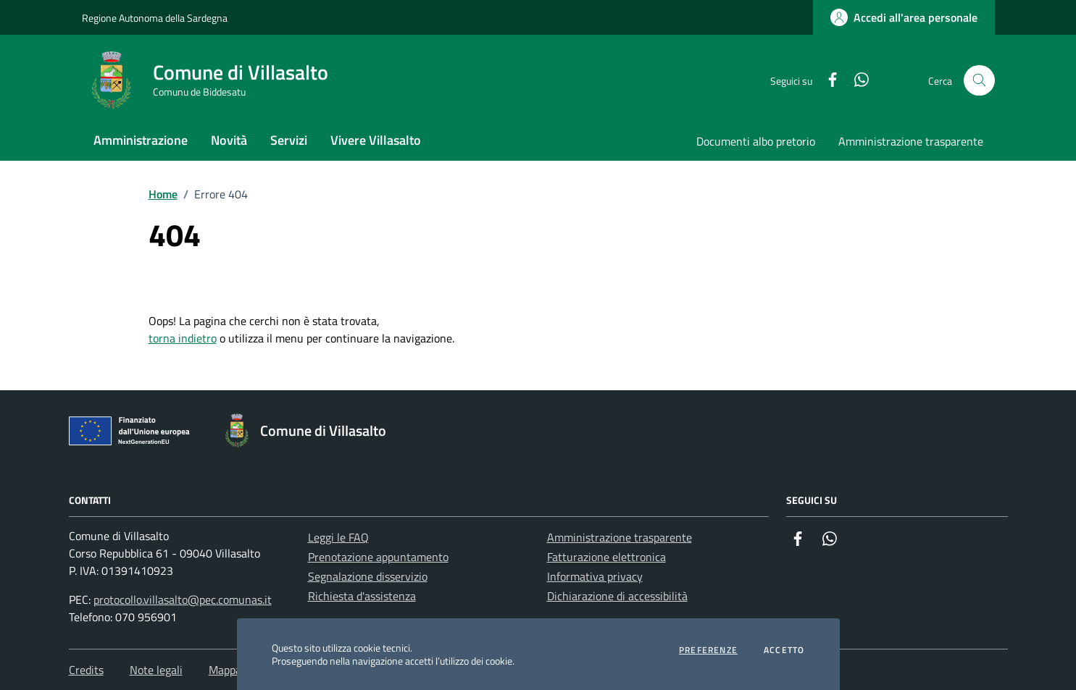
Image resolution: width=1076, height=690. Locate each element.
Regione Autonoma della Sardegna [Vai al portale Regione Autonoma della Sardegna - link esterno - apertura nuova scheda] (155, 17)
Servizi (288, 140)
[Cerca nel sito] (979, 80)
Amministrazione (140, 140)
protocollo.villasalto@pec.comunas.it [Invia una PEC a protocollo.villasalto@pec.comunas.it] (182, 599)
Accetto (784, 650)
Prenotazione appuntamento (378, 556)
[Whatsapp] (855, 81)
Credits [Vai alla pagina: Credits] (86, 669)
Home (163, 194)
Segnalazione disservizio (368, 576)
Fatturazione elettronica (606, 556)
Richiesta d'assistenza (362, 596)
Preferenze (708, 650)
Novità (229, 140)
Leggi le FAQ (338, 537)
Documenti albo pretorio (755, 141)
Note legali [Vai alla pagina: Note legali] (156, 669)
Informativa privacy (595, 576)
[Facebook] (826, 81)
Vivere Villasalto (375, 140)
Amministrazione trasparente (910, 141)
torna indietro (183, 338)
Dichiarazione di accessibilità (617, 596)
